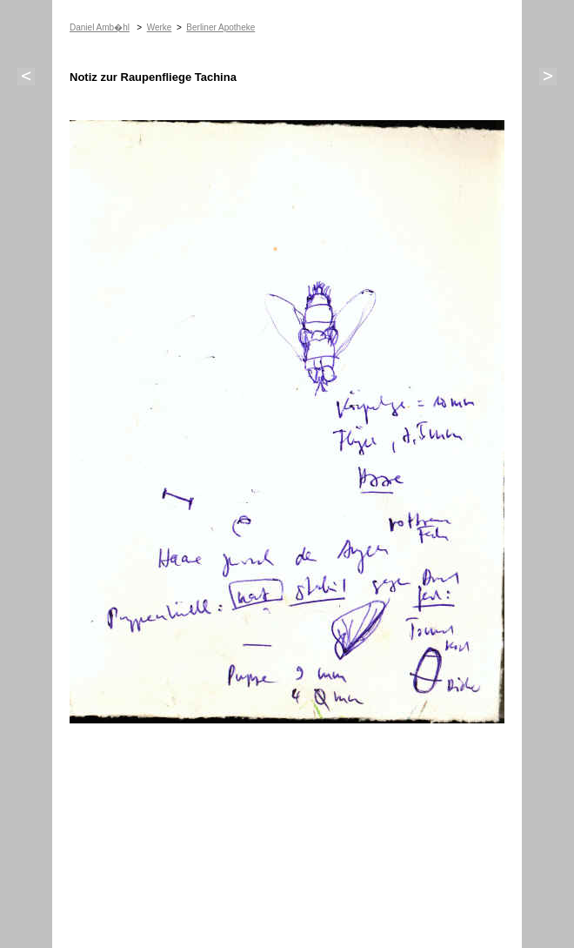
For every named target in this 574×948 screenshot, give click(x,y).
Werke (159, 27)
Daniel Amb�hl (100, 27)
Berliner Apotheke (220, 27)
